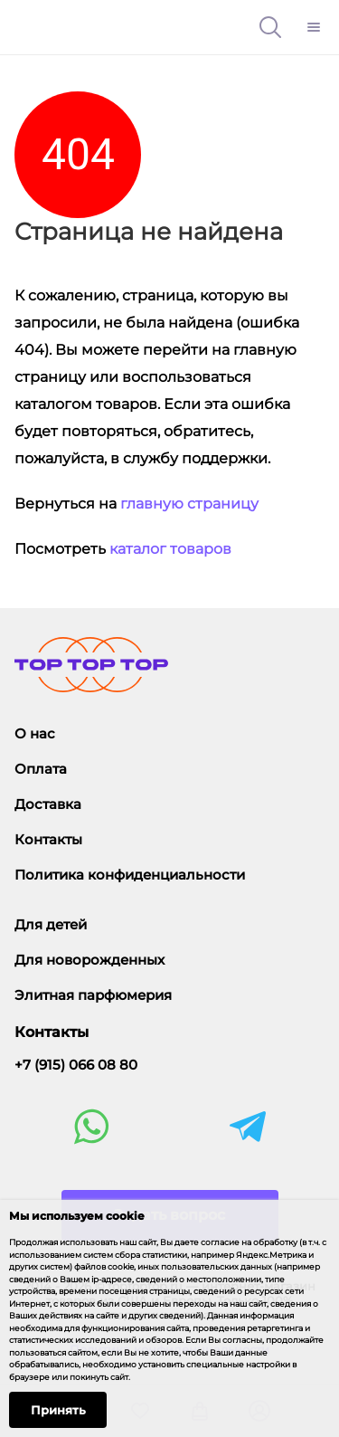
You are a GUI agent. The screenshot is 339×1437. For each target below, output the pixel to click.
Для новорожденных (89, 959)
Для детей (50, 924)
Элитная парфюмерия (93, 995)
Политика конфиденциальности (129, 874)
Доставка (47, 804)
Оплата (40, 768)
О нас (34, 733)
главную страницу (189, 503)
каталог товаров (170, 548)
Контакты (48, 839)
